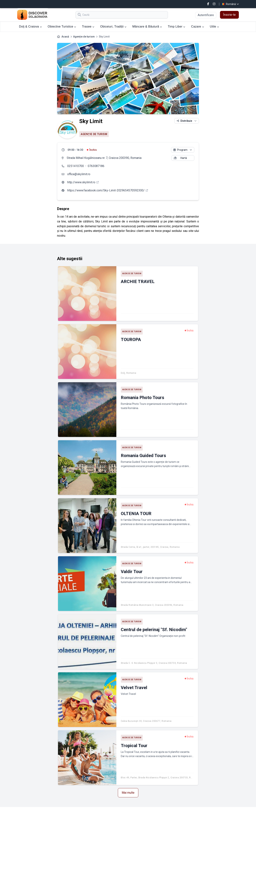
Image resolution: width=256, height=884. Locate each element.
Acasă (65, 36)
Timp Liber (176, 26)
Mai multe (128, 792)
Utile (214, 26)
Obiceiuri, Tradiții (113, 26)
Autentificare (206, 15)
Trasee (88, 26)
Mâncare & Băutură (147, 26)
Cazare (197, 26)
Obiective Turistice (62, 26)
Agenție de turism (84, 36)
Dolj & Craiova (30, 26)
